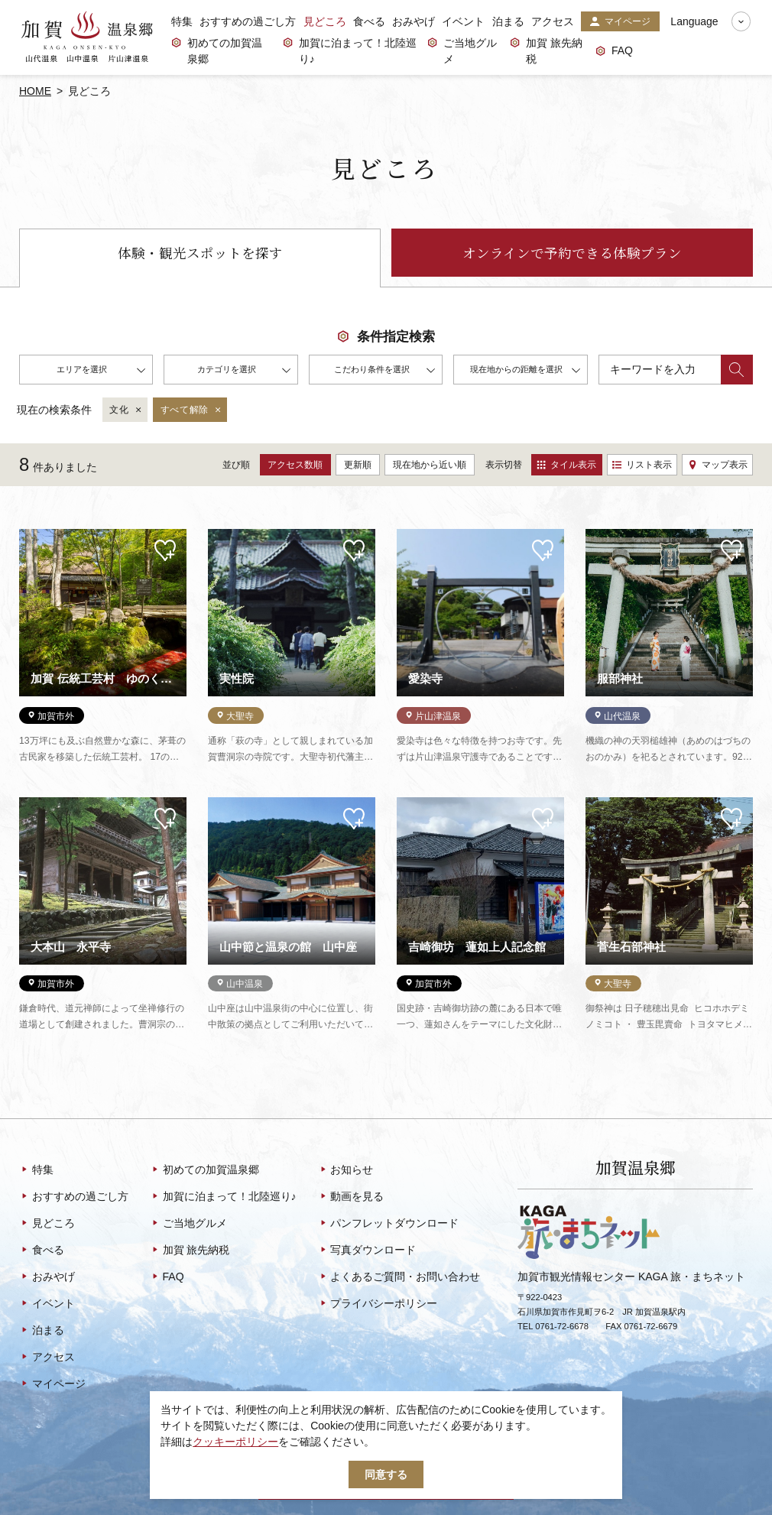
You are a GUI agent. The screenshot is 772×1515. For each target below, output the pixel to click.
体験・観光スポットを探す (200, 252)
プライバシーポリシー (378, 1304)
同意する (386, 1474)
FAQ (614, 51)
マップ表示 (718, 464)
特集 (182, 21)
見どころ (324, 21)
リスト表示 (642, 464)
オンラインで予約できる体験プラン (572, 252)
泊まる (508, 21)
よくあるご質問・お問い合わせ (399, 1277)
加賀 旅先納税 (546, 51)
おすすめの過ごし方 (247, 21)
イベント (463, 21)
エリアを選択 (101, 371)
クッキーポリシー (235, 1442)
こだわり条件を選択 (385, 371)
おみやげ (413, 21)
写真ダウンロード (367, 1250)
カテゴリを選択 (243, 371)
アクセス (552, 21)
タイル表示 (566, 464)
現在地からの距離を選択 (525, 371)
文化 (126, 410)
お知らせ (346, 1170)
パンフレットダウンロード (388, 1223)
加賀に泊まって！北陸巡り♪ (350, 51)
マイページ (620, 22)
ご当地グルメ (462, 51)
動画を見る (351, 1197)
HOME (35, 91)
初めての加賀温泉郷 (216, 51)
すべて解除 (191, 410)
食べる (369, 21)
